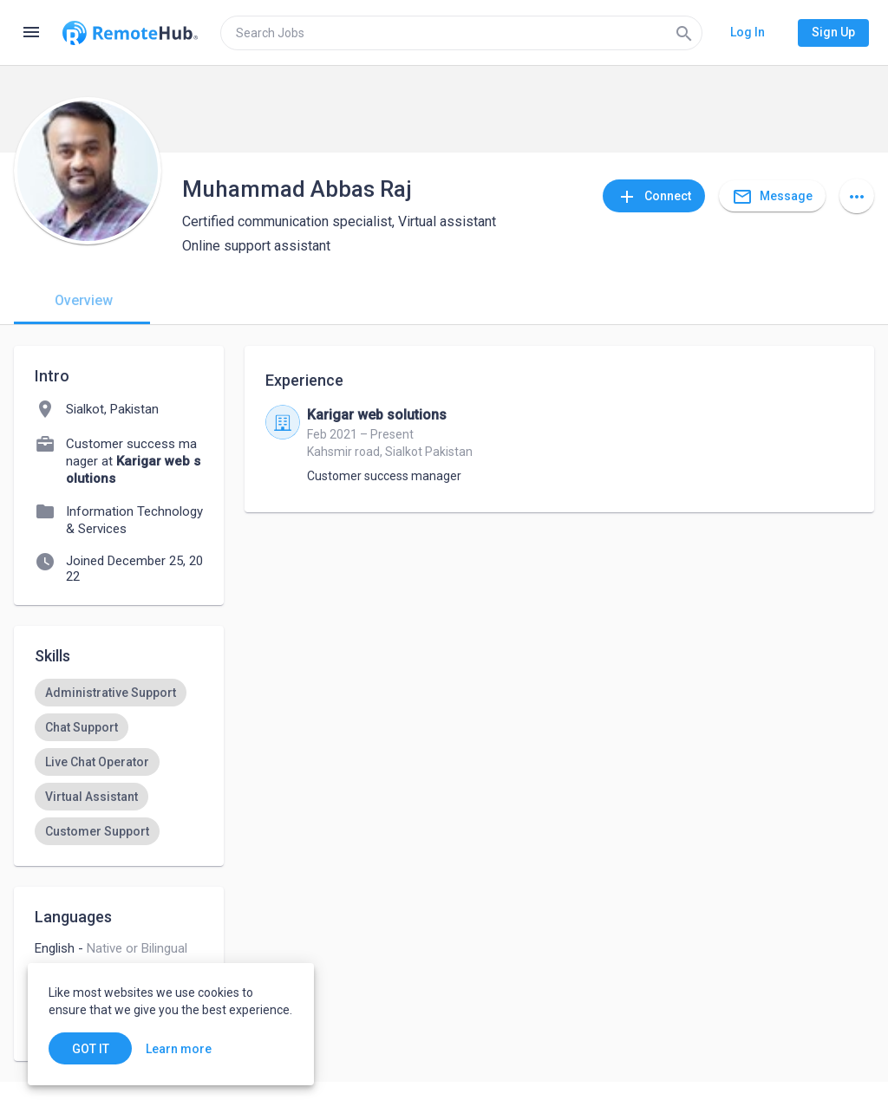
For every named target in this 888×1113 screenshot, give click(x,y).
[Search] (684, 33)
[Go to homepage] (130, 33)
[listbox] (119, 762)
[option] (110, 692)
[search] (461, 33)
